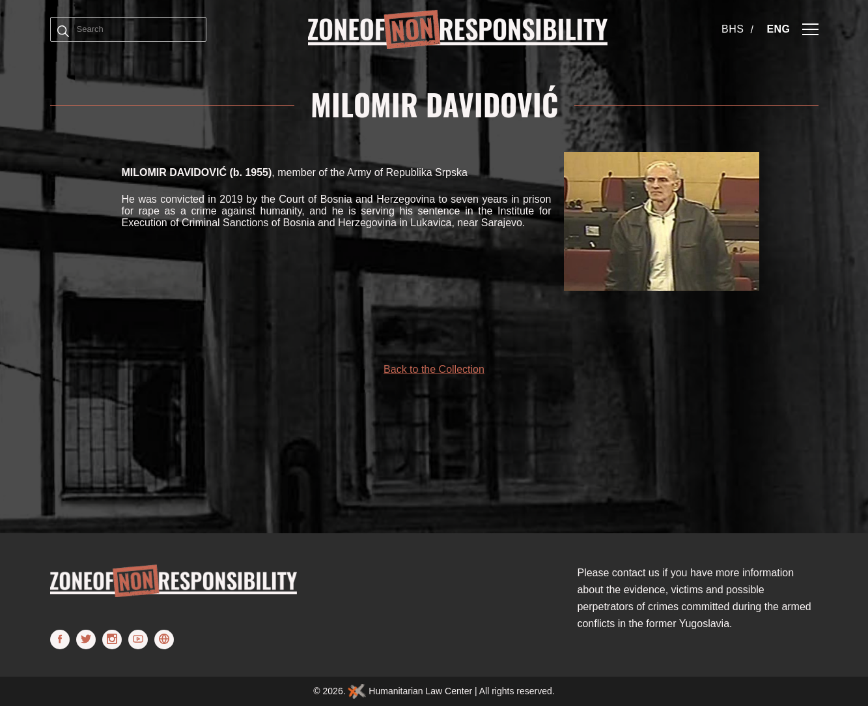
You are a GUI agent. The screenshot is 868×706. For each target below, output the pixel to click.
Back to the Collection (434, 369)
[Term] (63, 29)
